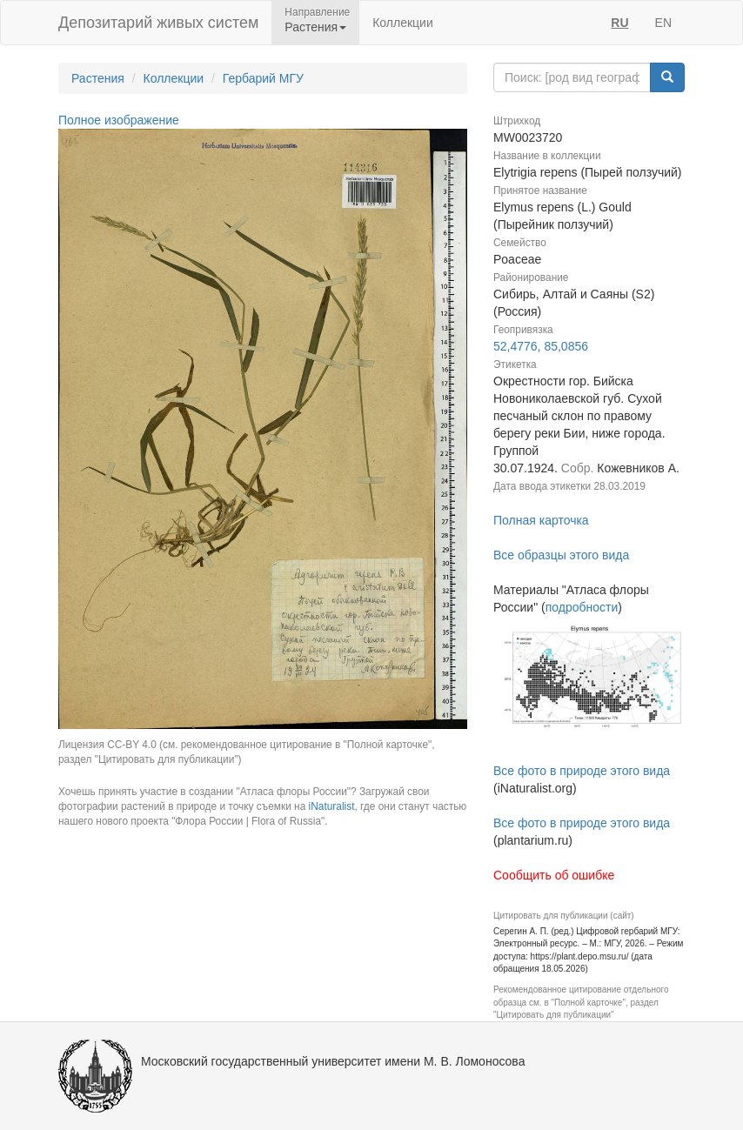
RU (619, 23)
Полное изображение (118, 120)
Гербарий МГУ (263, 78)
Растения (97, 78)
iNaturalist (332, 806)
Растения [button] (315, 27)
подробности (582, 607)
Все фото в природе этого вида (581, 771)
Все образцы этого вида (561, 555)
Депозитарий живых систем (158, 22)
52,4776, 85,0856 (540, 346)
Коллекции (402, 23)
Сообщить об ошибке (553, 875)
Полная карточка (541, 520)
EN (663, 23)
